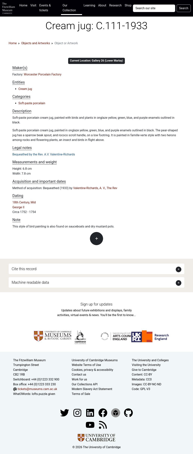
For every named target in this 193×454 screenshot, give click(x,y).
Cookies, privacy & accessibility (92, 370)
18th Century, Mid (24, 202)
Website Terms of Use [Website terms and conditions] (86, 365)
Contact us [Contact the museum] (79, 374)
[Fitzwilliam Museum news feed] (103, 425)
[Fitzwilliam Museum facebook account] (90, 412)
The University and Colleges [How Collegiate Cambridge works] (150, 360)
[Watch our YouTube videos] (90, 425)
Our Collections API (85, 384)
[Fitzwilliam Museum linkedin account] (103, 412)
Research (115, 5)
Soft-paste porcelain (31, 103)
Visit (33, 5)
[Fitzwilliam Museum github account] (128, 412)
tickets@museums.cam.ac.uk (37, 389)
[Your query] (154, 8)
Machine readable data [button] (30, 282)
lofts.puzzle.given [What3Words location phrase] (43, 394)
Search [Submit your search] (183, 8)
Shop (128, 5)
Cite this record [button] (24, 269)
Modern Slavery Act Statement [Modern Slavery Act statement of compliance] (92, 389)
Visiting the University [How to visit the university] (146, 365)
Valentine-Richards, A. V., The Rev (95, 188)
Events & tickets (45, 8)
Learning (89, 5)
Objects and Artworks (35, 43)
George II (18, 207)
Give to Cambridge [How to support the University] (144, 370)
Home (24, 5)
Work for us (79, 379)
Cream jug (25, 89)
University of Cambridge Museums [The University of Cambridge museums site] (95, 360)
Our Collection (69, 8)
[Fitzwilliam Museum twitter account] (65, 412)
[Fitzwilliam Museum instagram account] (77, 412)
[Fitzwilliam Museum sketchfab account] (116, 412)
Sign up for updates (96, 304)
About (102, 5)
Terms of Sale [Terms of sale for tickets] (81, 394)
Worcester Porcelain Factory (42, 74)
